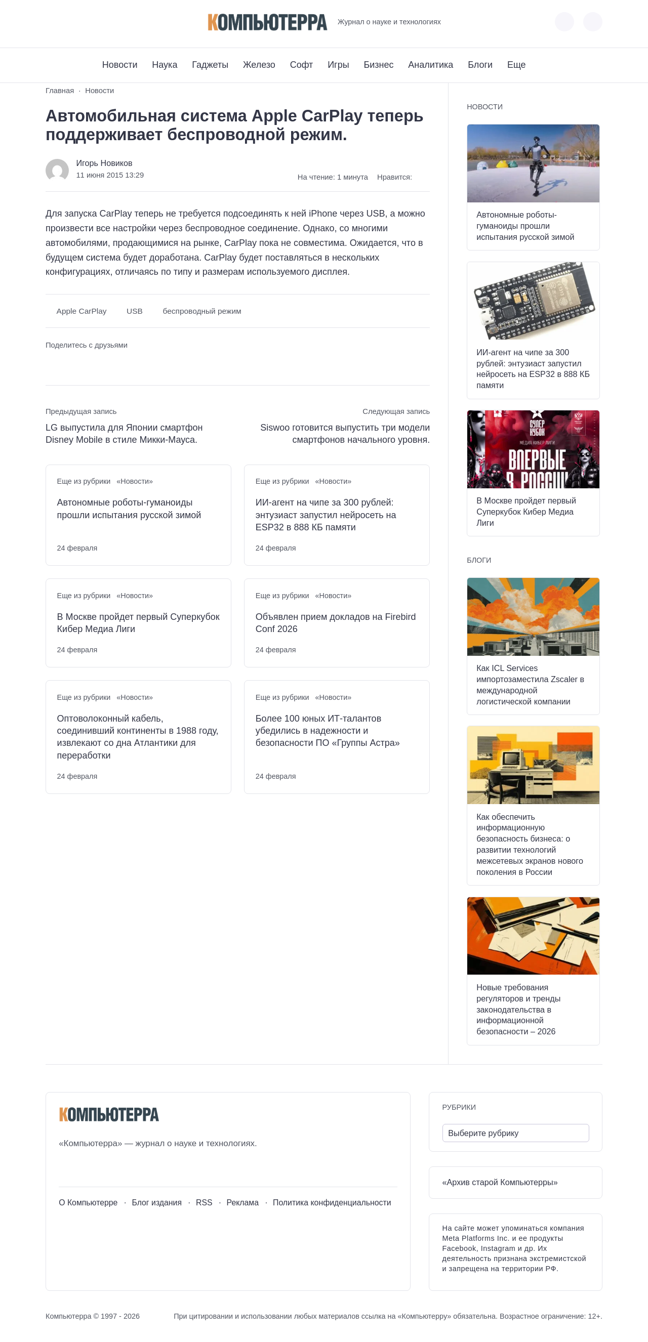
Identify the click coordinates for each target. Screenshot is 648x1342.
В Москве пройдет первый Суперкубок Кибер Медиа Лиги (138, 623)
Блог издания (157, 1202)
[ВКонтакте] (53, 22)
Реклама (243, 1202)
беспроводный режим (202, 311)
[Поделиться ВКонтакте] (53, 364)
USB (135, 311)
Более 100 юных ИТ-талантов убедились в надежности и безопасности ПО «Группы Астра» (328, 731)
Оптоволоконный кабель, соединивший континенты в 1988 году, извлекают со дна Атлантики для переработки (138, 737)
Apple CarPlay (82, 311)
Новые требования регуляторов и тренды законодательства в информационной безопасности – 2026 (518, 1009)
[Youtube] (71, 22)
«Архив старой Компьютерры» (500, 1182)
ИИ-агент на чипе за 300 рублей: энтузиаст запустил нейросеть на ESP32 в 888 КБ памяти (326, 514)
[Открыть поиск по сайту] (592, 21)
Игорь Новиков (104, 162)
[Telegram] (90, 22)
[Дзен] (109, 22)
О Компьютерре (88, 1202)
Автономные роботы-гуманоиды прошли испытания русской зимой (129, 508)
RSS (204, 1202)
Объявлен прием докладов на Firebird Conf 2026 (336, 623)
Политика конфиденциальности (332, 1202)
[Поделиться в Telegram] (72, 364)
